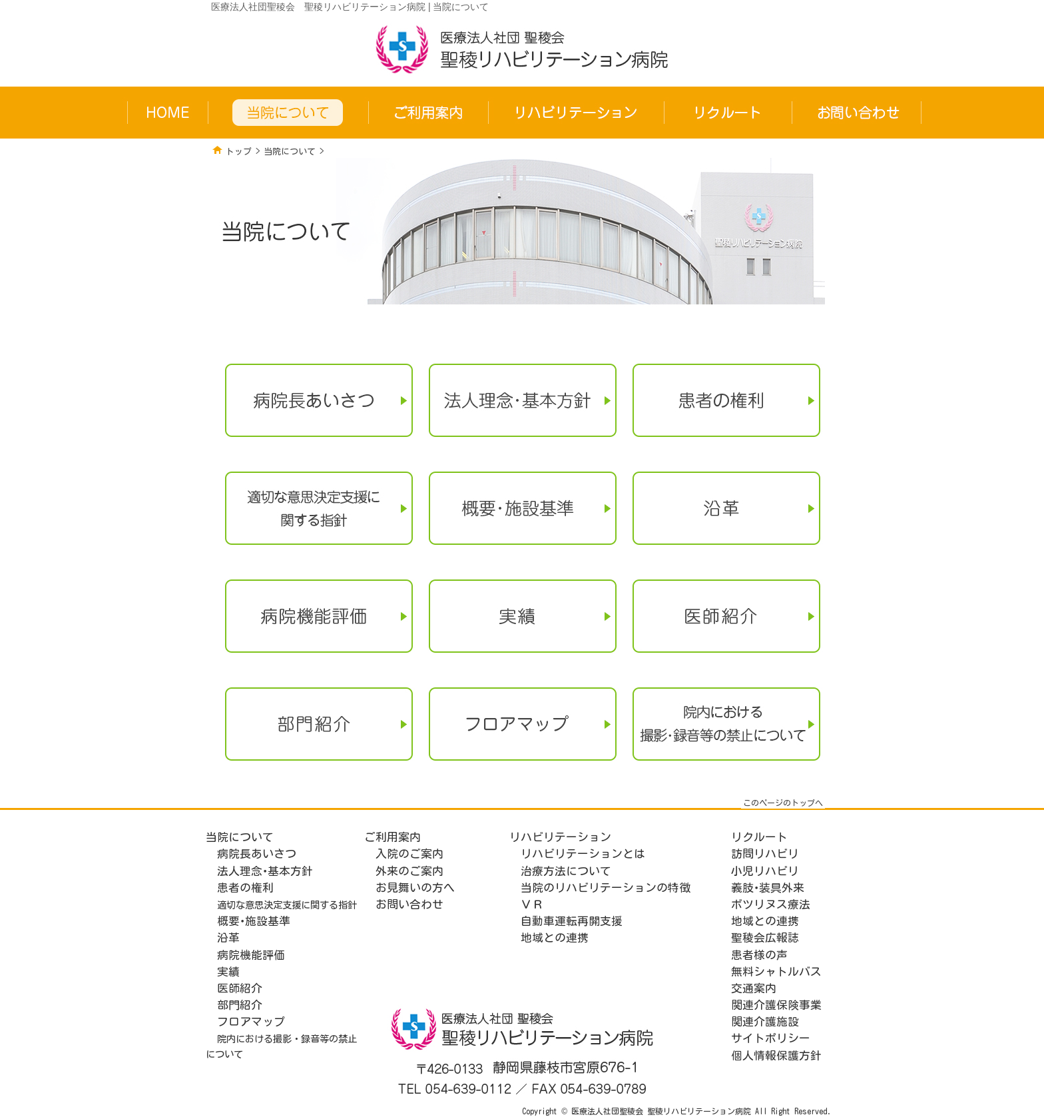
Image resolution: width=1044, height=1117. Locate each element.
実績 (228, 971)
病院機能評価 (251, 954)
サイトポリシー (770, 1038)
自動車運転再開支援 (572, 921)
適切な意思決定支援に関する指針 (287, 905)
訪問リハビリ (765, 853)
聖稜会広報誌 (765, 937)
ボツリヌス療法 (770, 904)
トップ (239, 151)
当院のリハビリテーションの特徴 (605, 887)
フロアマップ (251, 1021)
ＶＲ (532, 904)
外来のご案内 (409, 871)
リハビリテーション (560, 837)
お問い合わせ (409, 904)
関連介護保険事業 (776, 1004)
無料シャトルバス (776, 971)
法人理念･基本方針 (265, 871)
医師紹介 (239, 988)
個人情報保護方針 (776, 1055)
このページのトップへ (783, 803)
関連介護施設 (765, 1021)
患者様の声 (759, 954)
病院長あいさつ (256, 853)
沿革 (228, 937)
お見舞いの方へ (415, 887)
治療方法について (566, 871)
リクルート (759, 837)
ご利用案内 (392, 837)
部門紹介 (239, 1004)
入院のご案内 (409, 853)
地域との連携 (555, 937)
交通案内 (753, 988)
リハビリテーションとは (583, 853)
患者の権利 (245, 887)
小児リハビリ (765, 871)
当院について (290, 151)
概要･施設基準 (253, 921)
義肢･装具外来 (767, 887)
